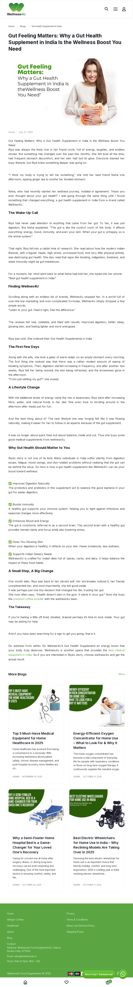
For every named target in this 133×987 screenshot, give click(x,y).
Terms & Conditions (77, 919)
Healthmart (13, 925)
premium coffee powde (28, 599)
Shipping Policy (75, 931)
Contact (11, 943)
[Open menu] (115, 9)
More (122, 673)
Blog (9, 937)
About (10, 931)
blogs (23, 26)
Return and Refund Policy (80, 925)
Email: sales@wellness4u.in (21, 955)
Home (11, 26)
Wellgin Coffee (15, 919)
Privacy (70, 913)
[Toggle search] (106, 9)
